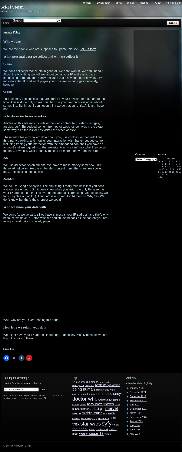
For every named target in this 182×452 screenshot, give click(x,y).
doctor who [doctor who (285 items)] (85, 399)
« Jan (160, 177)
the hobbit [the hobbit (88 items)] (80, 429)
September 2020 (138, 417)
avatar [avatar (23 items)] (108, 382)
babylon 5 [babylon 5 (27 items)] (89, 385)
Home (6, 23)
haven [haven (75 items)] (109, 404)
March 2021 (136, 413)
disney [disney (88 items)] (115, 393)
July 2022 (135, 404)
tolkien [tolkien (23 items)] (92, 429)
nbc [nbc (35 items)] (105, 413)
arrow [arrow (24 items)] (101, 382)
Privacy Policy (103, 3)
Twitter (158, 3)
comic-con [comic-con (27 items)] (77, 394)
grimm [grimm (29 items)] (83, 404)
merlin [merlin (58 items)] (76, 413)
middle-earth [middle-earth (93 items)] (92, 413)
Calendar (87, 3)
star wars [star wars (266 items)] (90, 424)
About (119, 3)
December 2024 (138, 392)
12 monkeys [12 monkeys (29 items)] (78, 382)
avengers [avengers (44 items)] (78, 385)
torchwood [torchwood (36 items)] (102, 429)
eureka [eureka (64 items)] (103, 399)
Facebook (144, 3)
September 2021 (138, 409)
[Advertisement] (46, 270)
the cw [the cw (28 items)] (115, 424)
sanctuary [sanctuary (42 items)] (87, 418)
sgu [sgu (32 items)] (96, 418)
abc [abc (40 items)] (88, 381)
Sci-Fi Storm (12, 7)
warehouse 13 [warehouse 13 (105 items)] (91, 433)
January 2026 (137, 388)
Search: (18, 20)
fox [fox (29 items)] (110, 399)
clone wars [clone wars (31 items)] (109, 389)
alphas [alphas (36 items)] (94, 382)
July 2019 (135, 425)
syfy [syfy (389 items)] (106, 423)
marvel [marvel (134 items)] (111, 408)
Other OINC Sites (174, 3)
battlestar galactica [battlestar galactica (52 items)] (107, 385)
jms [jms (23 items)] (91, 409)
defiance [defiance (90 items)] (102, 393)
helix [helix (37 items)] (117, 404)
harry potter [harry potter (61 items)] (95, 404)
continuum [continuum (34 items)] (89, 394)
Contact (130, 3)
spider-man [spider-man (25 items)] (103, 418)
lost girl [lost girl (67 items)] (99, 409)
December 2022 (138, 396)
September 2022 (138, 400)
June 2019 (135, 429)
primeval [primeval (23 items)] (76, 418)
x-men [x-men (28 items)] (107, 434)
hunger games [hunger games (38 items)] (80, 408)
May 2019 (135, 434)
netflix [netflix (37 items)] (111, 413)
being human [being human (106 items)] (83, 389)
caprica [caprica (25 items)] (99, 390)
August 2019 (136, 421)
